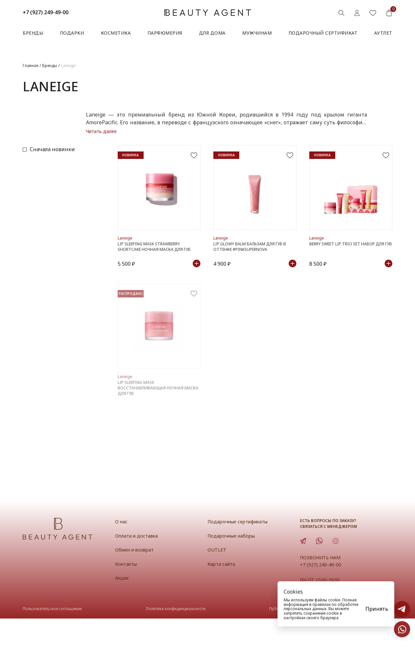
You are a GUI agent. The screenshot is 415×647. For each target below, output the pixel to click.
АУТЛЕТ (383, 33)
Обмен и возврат (135, 578)
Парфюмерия (165, 33)
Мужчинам (257, 33)
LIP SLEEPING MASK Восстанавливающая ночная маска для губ (151, 415)
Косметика (116, 33)
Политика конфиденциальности (176, 637)
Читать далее (101, 131)
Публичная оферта (287, 637)
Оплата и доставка (137, 564)
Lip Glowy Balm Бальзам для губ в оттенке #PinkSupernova (251, 260)
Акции (122, 606)
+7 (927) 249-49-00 (45, 12)
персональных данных (305, 608)
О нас (121, 550)
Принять (376, 608)
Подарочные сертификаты (240, 550)
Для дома (212, 33)
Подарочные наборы (232, 564)
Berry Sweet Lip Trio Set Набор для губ (349, 260)
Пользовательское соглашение (52, 637)
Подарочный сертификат (323, 33)
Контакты (127, 592)
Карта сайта (222, 592)
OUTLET (217, 578)
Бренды (33, 33)
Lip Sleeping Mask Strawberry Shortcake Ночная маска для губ (155, 260)
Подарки (72, 33)
